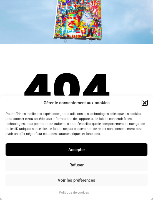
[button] (144, 103)
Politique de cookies (74, 192)
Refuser (76, 165)
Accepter (76, 149)
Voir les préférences (76, 180)
